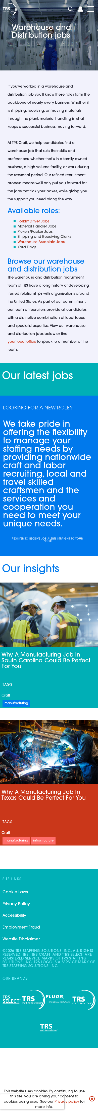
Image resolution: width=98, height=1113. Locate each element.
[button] (92, 1099)
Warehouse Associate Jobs (41, 242)
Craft (6, 696)
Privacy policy (67, 1102)
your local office (22, 342)
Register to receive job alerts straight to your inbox (47, 540)
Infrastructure (43, 840)
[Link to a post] (49, 752)
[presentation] (32, 1101)
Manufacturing (16, 703)
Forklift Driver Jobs (33, 221)
